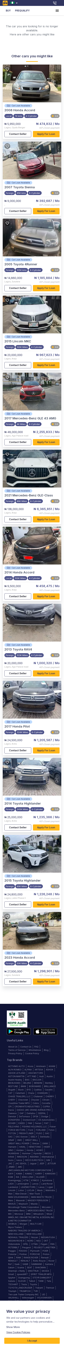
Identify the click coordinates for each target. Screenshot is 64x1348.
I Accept (32, 1341)
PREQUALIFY (22, 11)
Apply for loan (46, 134)
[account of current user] (57, 11)
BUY (8, 11)
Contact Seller (18, 134)
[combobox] (14, 3)
